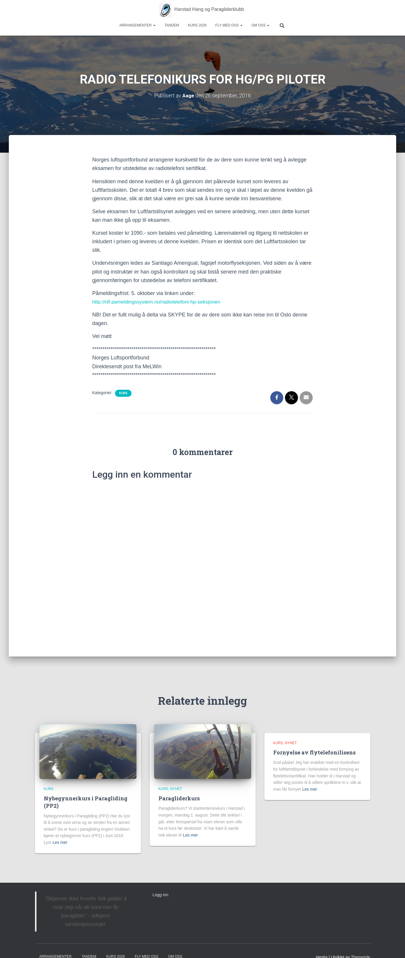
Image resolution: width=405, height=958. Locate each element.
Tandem (171, 25)
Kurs (123, 392)
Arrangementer (137, 25)
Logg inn (161, 894)
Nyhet (176, 789)
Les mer (60, 842)
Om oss (260, 25)
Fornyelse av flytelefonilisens (314, 752)
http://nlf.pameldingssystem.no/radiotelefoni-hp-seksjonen (159, 301)
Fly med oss (229, 25)
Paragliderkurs (179, 798)
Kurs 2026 (197, 25)
